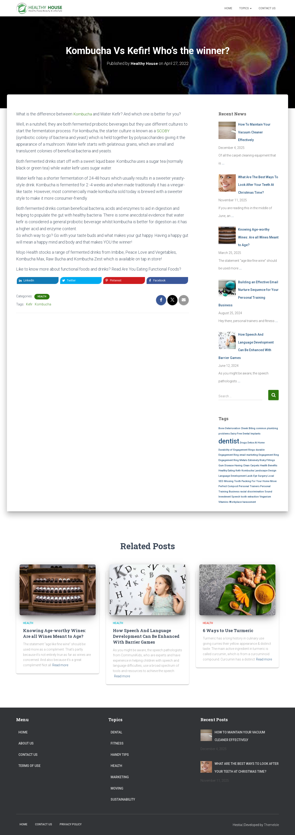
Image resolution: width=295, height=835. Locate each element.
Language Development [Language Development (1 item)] (232, 475)
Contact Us (267, 8)
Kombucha (83, 114)
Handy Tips (120, 755)
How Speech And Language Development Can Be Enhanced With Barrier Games (146, 636)
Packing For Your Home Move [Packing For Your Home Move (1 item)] (259, 481)
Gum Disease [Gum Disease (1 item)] (226, 465)
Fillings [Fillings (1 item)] (270, 460)
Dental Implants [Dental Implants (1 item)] (251, 433)
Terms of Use (29, 766)
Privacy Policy (71, 824)
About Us (26, 743)
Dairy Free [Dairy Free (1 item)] (236, 433)
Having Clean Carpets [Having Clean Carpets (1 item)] (246, 465)
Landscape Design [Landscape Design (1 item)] (265, 470)
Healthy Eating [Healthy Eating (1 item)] (226, 470)
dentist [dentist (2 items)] (228, 441)
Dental (116, 732)
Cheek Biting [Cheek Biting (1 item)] (248, 428)
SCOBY (163, 130)
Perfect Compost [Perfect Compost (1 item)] (228, 486)
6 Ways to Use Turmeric (228, 630)
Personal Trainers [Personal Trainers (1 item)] (249, 486)
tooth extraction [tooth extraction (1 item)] (250, 496)
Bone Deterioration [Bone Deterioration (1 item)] (229, 428)
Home (228, 8)
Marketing (120, 777)
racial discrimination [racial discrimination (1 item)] (252, 491)
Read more (60, 665)
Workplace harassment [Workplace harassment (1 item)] (242, 501)
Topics (245, 8)
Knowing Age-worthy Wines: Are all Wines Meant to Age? (54, 633)
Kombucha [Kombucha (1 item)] (248, 470)
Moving (117, 788)
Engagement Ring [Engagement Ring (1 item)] (269, 454)
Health (42, 296)
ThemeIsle (271, 825)
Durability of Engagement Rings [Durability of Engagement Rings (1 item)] (236, 449)
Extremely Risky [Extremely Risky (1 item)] (257, 460)
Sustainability (123, 799)
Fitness (117, 743)
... (223, 163)
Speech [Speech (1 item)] (235, 496)
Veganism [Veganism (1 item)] (265, 496)
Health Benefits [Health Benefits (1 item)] (268, 465)
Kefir (29, 304)
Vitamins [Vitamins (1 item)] (223, 501)
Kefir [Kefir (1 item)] (238, 470)
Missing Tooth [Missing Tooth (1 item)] (232, 481)
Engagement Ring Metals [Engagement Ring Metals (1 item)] (232, 460)
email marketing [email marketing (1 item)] (248, 454)
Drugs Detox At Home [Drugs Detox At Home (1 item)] (252, 442)
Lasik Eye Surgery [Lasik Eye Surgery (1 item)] (256, 475)
